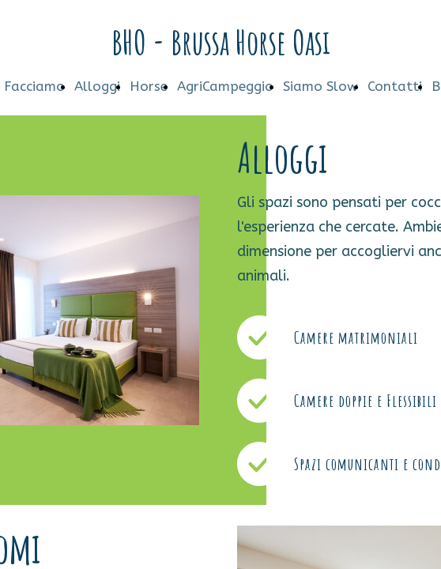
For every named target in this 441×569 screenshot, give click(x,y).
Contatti (395, 86)
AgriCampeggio (225, 86)
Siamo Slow (320, 86)
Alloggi (97, 86)
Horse (149, 86)
